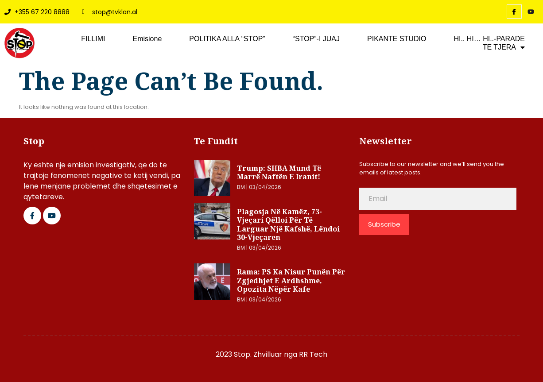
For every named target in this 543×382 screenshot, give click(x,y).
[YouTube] (531, 12)
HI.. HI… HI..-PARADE (489, 38)
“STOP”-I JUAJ (316, 38)
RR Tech (313, 354)
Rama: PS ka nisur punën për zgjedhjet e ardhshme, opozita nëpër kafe (291, 280)
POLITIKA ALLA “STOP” (227, 38)
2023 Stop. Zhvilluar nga (257, 354)
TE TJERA (504, 47)
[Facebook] (514, 11)
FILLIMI (93, 38)
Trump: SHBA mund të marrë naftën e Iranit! (279, 172)
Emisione (147, 38)
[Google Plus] (52, 215)
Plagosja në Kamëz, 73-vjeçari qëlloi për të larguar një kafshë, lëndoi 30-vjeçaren (288, 225)
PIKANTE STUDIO (396, 38)
